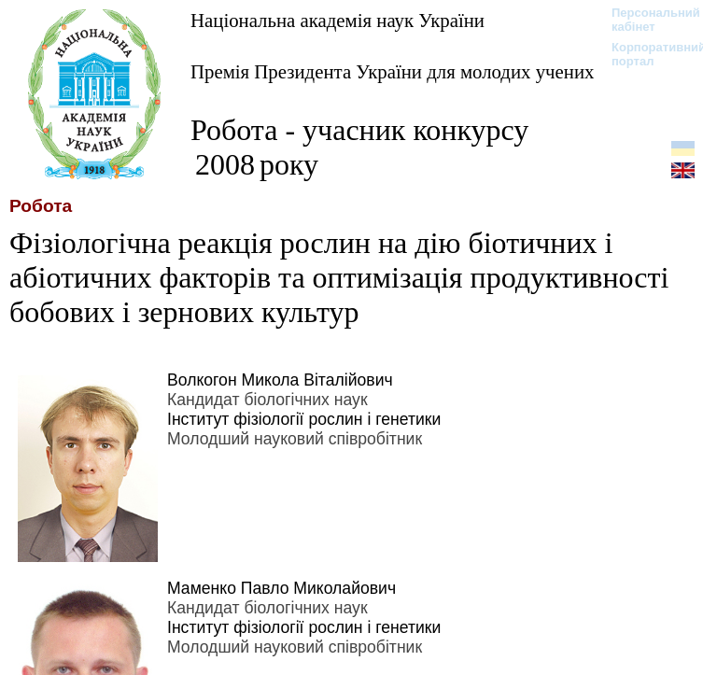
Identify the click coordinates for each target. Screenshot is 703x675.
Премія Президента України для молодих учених (392, 71)
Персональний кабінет (647, 20)
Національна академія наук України (337, 20)
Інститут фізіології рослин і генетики (304, 419)
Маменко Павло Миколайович (281, 588)
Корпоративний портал (647, 54)
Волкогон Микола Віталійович (280, 380)
